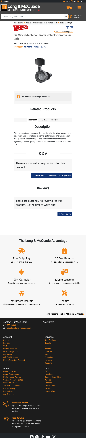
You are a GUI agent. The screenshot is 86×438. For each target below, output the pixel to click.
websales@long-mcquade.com (17, 328)
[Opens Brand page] (20, 28)
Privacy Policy (9, 388)
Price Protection (10, 383)
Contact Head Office (52, 377)
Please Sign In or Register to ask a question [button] (52, 175)
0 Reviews (28, 46)
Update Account (10, 349)
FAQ (46, 371)
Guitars (28, 23)
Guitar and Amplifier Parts (69, 23)
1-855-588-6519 (10, 325)
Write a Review (40, 47)
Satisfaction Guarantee (13, 380)
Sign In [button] (66, 1)
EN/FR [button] (81, 1)
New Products (50, 340)
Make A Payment (10, 351)
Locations (48, 374)
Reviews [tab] (54, 120)
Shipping (48, 363)
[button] (64, 6)
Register (6, 343)
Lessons (48, 346)
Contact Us (5, 1)
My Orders (7, 354)
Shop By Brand (50, 385)
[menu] (79, 6)
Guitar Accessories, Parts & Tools (45, 23)
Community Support (11, 371)
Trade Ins (48, 351)
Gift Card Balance (10, 357)
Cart (5, 346)
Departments (18, 23)
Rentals (47, 343)
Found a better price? (63, 31)
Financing (48, 357)
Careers (47, 380)
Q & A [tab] (44, 120)
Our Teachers (8, 394)
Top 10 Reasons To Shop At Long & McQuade (64, 314)
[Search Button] (66, 16)
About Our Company (11, 374)
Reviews (47, 388)
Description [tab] (32, 120)
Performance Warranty (12, 377)
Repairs (47, 349)
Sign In (6, 340)
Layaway (48, 360)
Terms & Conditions (11, 385)
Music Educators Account (14, 360)
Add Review (65, 214)
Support (47, 354)
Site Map (48, 383)
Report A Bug (49, 391)
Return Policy (8, 391)
